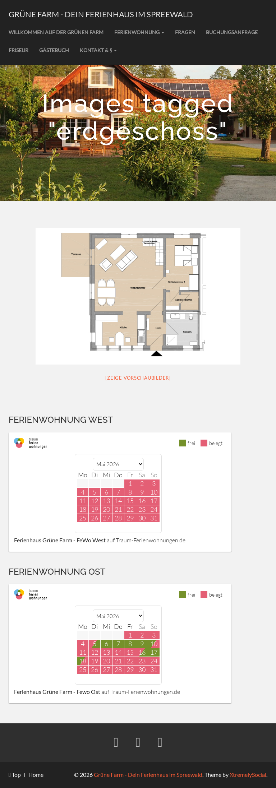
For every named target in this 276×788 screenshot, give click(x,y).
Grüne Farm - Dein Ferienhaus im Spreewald (101, 14)
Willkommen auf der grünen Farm (56, 32)
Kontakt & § (98, 50)
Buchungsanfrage (232, 32)
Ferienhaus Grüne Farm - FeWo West (60, 540)
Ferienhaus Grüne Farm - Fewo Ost (57, 691)
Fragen (185, 32)
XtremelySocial (248, 774)
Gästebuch (54, 50)
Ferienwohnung (139, 32)
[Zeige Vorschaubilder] (138, 378)
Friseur (18, 50)
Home (35, 774)
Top (15, 774)
